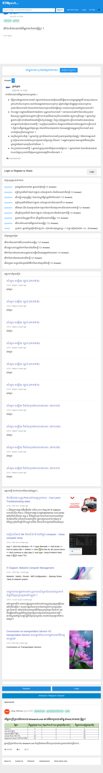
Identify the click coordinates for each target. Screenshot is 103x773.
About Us (7, 761)
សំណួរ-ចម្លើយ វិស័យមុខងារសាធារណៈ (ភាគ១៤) (33, 406)
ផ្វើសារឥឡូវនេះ (69, 70)
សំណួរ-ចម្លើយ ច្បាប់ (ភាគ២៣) (23, 343)
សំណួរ (9, 289)
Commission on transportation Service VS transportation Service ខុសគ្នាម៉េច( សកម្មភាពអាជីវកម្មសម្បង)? (35, 635)
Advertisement (44, 761)
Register (26, 688)
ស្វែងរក (60, 10)
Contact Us (19, 761)
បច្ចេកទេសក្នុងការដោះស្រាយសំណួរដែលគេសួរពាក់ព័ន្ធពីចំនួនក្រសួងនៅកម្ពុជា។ (34, 594)
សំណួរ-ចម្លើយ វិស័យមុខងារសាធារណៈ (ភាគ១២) (33, 447)
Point (67, 711)
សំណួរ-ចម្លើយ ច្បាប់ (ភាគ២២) (22, 364)
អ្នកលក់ (16, 21)
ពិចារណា (7, 21)
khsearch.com (40, 711)
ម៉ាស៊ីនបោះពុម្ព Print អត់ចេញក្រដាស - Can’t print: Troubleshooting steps (33, 500)
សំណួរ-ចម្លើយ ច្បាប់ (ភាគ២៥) (22, 302)
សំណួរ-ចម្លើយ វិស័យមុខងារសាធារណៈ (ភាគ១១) (33, 468)
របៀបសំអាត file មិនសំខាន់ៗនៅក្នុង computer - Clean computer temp (35, 536)
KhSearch (30, 761)
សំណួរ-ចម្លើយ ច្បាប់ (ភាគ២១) (22, 385)
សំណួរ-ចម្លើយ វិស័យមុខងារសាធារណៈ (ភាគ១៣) (33, 427)
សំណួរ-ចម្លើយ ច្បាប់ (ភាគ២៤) (22, 323)
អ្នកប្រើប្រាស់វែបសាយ (55, 711)
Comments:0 (14, 158)
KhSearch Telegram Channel (51, 696)
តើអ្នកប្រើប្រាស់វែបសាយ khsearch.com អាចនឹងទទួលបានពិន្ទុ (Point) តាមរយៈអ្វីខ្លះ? (45, 719)
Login (84, 10)
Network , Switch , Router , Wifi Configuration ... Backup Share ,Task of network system (34, 578)
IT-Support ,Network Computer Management (30, 568)
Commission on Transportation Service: (23, 647)
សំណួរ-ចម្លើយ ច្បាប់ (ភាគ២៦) (22, 281)
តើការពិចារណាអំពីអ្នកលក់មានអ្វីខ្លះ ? (23, 29)
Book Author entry (60, 761)
